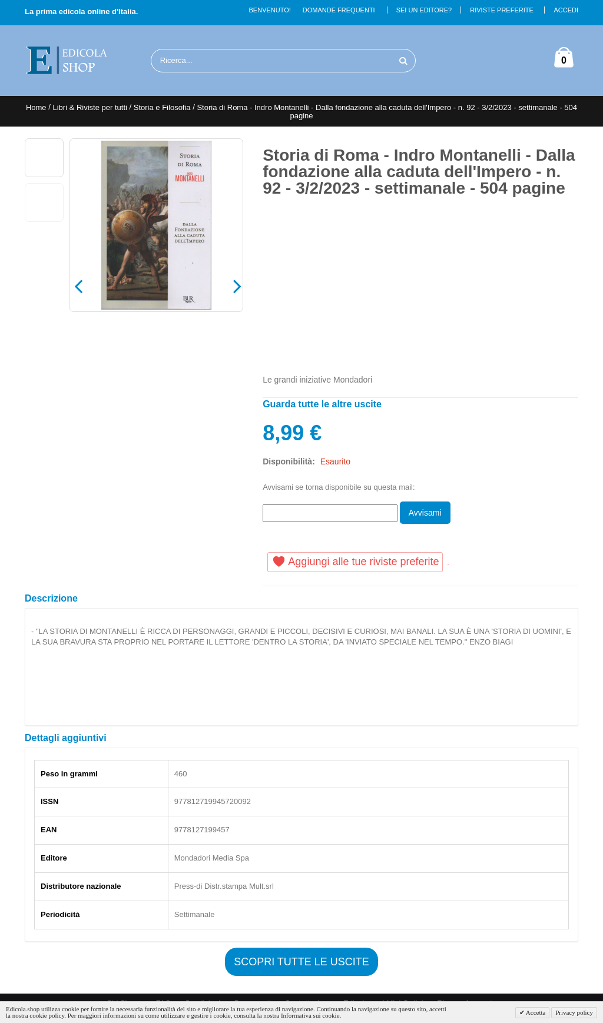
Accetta (535, 1012)
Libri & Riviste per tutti (89, 107)
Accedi (566, 10)
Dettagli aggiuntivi (66, 738)
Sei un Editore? (424, 10)
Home (36, 107)
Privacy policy (574, 1012)
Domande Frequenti (339, 10)
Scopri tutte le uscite (301, 962)
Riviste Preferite (502, 10)
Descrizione (51, 598)
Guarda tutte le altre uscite (322, 404)
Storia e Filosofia (162, 107)
